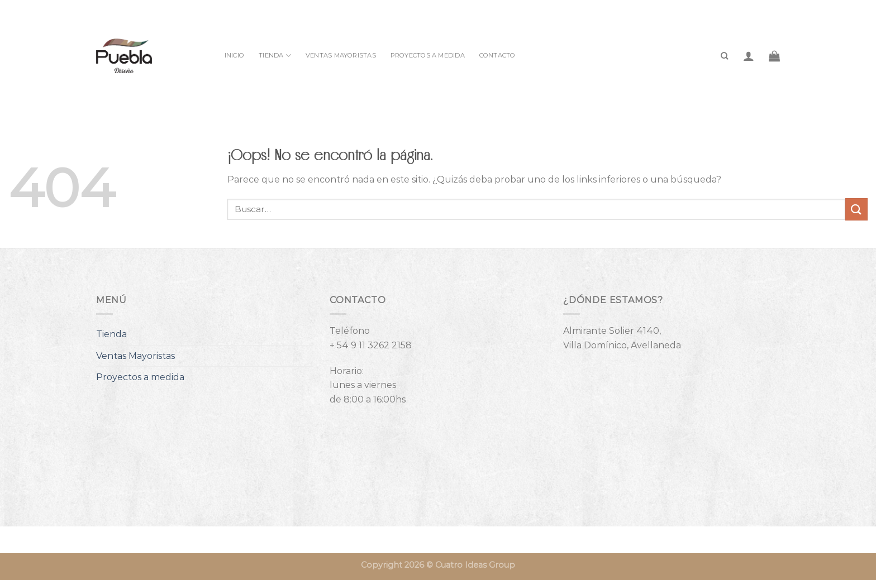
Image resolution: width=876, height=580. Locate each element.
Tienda (275, 55)
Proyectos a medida (428, 55)
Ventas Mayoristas (341, 55)
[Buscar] (724, 56)
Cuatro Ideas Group (475, 565)
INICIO (234, 55)
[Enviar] (856, 209)
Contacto (497, 55)
